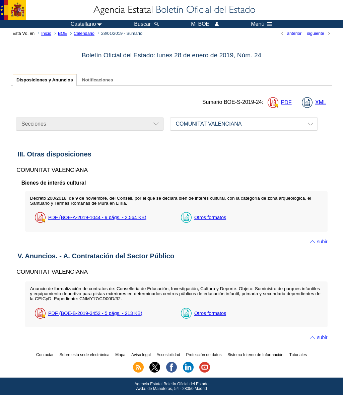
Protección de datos (203, 354)
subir (322, 241)
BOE (62, 33)
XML (320, 102)
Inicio (46, 33)
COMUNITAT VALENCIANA (209, 124)
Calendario (84, 33)
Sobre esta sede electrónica (85, 354)
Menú (261, 24)
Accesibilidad (168, 354)
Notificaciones (97, 79)
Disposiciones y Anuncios (44, 79)
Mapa (120, 354)
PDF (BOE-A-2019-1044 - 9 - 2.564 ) (97, 217)
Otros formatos (210, 217)
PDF (286, 102)
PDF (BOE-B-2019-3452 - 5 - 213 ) (95, 313)
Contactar (45, 354)
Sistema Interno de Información (255, 354)
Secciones (33, 124)
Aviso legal (141, 354)
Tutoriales (298, 354)
